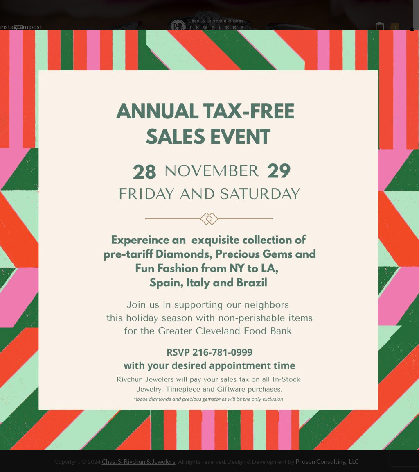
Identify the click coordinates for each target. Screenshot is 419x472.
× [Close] (412, 29)
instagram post (21, 26)
